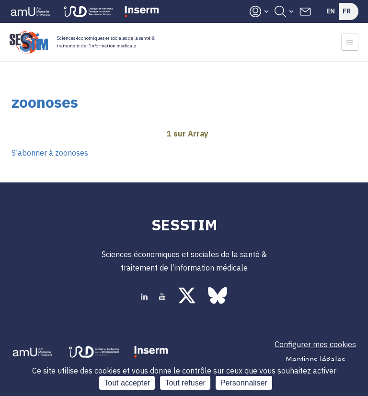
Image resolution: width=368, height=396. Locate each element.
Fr (347, 11)
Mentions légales (315, 359)
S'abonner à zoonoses (50, 153)
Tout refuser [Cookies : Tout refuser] (185, 383)
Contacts (305, 11)
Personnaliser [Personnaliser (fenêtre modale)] (243, 383)
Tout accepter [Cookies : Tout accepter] (127, 383)
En (330, 11)
